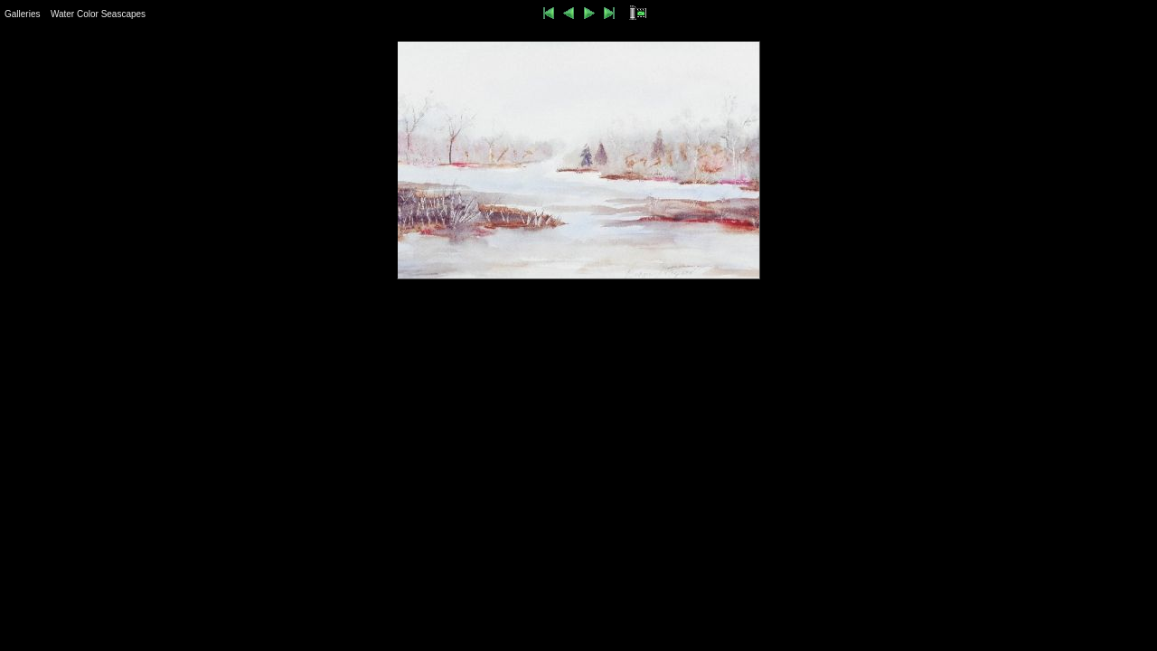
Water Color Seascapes (98, 14)
